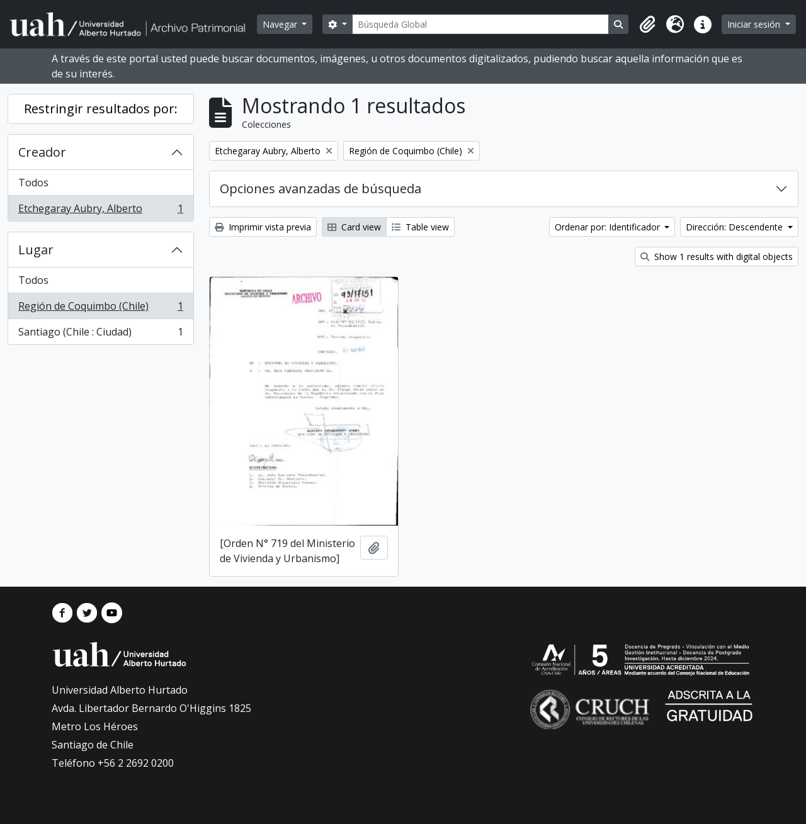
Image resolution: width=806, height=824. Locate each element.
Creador (42, 152)
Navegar (281, 24)
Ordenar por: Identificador (608, 227)
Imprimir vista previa (263, 227)
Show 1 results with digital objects (716, 256)
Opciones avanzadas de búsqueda (320, 188)
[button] (647, 24)
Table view (420, 227)
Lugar (36, 249)
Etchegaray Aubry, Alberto (100, 211)
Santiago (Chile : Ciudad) (100, 334)
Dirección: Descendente (735, 227)
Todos (33, 182)
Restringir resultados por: (101, 108)
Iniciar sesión (755, 24)
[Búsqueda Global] (481, 24)
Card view (354, 227)
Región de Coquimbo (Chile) (100, 308)
